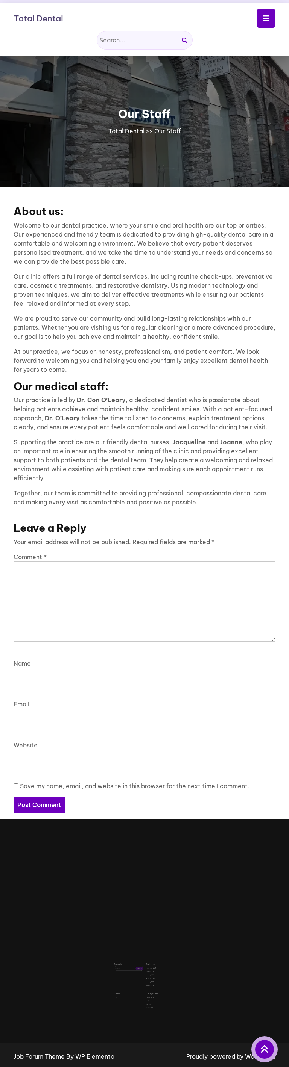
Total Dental (38, 18)
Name (22, 663)
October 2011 (148, 975)
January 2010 (148, 980)
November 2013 (148, 968)
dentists (147, 990)
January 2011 (148, 977)
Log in (125, 988)
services (147, 992)
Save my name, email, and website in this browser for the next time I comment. (134, 786)
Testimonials (148, 994)
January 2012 (148, 972)
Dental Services (148, 988)
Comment (30, 557)
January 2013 (148, 970)
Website (26, 745)
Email (21, 704)
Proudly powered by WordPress (230, 1056)
